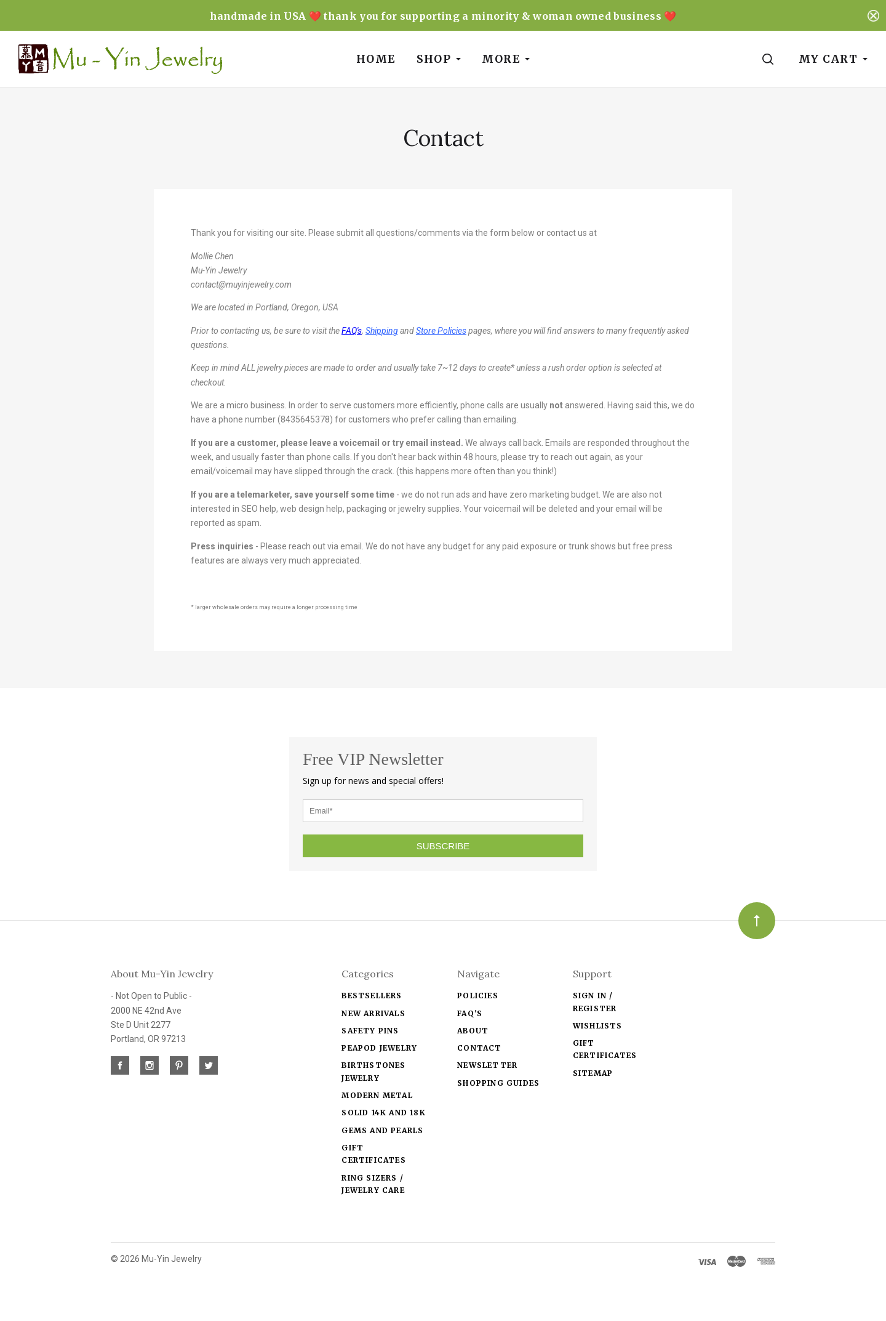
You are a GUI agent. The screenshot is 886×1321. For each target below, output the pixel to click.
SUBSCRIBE (443, 846)
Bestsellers (371, 995)
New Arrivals (373, 1013)
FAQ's (469, 1013)
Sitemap (593, 1073)
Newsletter (487, 1065)
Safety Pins (370, 1030)
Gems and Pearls (382, 1130)
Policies (477, 995)
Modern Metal (376, 1095)
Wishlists (598, 1025)
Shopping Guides (498, 1083)
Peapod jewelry (379, 1047)
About (473, 1030)
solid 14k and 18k (383, 1112)
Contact (479, 1047)
